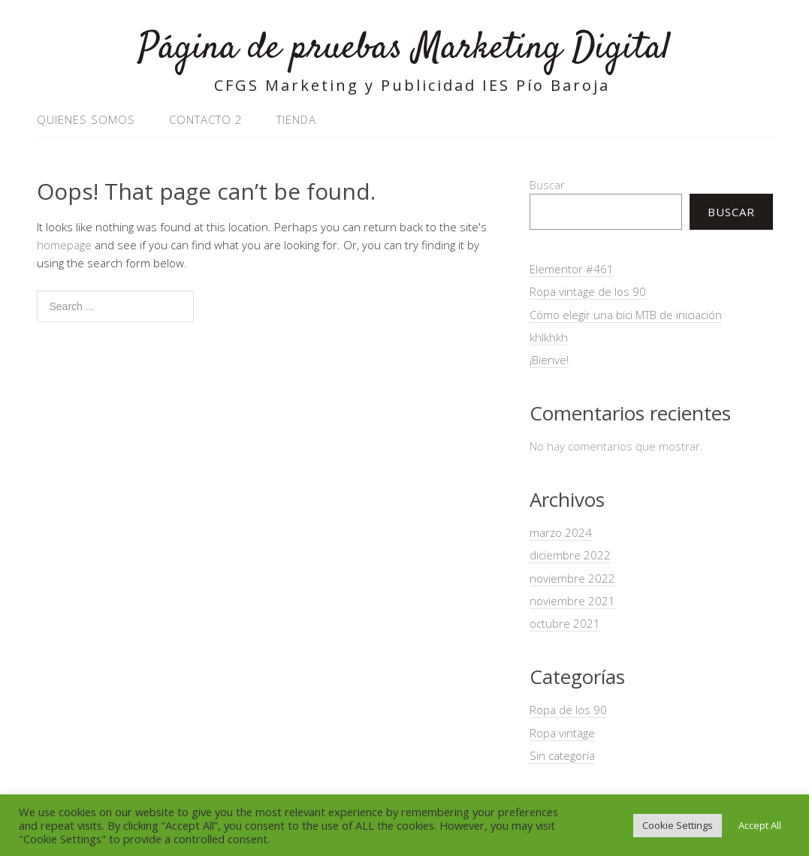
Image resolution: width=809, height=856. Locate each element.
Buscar (547, 184)
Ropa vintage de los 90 (588, 291)
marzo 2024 (561, 532)
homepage (64, 244)
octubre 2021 (565, 623)
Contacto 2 (206, 119)
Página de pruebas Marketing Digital (404, 48)
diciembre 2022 (570, 554)
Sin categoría (562, 755)
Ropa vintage (562, 732)
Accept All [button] (759, 825)
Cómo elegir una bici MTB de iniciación (626, 314)
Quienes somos (86, 119)
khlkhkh (549, 337)
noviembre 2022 (572, 578)
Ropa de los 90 (568, 709)
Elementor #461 (572, 268)
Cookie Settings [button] (677, 825)
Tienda (296, 119)
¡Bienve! (549, 359)
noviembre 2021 (572, 600)
